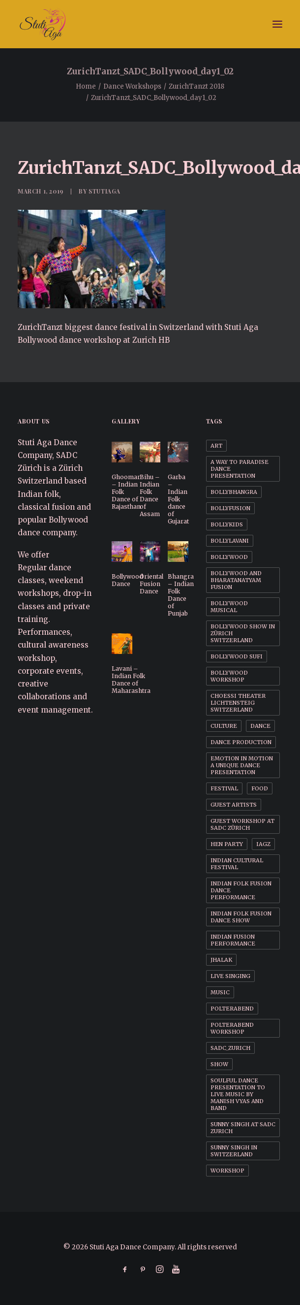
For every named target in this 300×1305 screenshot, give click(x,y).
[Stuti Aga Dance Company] (150, 24)
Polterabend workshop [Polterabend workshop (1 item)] (232, 1028)
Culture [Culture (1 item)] (223, 725)
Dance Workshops (132, 86)
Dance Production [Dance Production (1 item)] (240, 742)
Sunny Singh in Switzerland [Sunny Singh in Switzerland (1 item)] (233, 1151)
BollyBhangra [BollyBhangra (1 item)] (233, 492)
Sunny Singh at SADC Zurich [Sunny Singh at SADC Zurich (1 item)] (242, 1128)
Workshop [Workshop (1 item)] (227, 1170)
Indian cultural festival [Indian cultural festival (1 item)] (236, 864)
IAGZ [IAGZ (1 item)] (263, 844)
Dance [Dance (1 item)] (260, 725)
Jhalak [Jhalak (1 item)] (221, 959)
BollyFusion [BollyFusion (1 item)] (230, 508)
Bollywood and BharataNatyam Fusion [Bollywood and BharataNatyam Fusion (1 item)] (236, 580)
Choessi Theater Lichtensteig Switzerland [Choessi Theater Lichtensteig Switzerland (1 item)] (238, 702)
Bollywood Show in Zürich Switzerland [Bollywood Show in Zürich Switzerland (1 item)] (242, 633)
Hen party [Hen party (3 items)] (226, 844)
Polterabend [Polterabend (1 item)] (232, 1008)
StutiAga (104, 191)
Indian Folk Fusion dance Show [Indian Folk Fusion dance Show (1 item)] (240, 917)
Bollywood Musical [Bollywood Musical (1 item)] (229, 607)
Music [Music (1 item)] (220, 992)
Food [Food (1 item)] (259, 788)
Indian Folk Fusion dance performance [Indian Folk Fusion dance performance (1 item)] (240, 890)
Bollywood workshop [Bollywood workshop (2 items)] (229, 676)
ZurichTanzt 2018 (196, 86)
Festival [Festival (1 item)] (224, 788)
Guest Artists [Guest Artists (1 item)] (233, 804)
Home (86, 86)
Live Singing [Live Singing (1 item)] (230, 976)
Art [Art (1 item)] (216, 445)
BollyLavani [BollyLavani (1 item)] (229, 540)
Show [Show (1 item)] (219, 1064)
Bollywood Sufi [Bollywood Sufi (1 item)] (236, 656)
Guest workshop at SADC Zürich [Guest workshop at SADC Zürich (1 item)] (242, 824)
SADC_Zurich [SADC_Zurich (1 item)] (230, 1047)
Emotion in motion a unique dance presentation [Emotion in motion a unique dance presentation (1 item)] (241, 765)
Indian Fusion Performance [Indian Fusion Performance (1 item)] (232, 940)
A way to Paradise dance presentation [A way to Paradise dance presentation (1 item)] (239, 468)
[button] (277, 24)
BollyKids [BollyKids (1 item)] (226, 524)
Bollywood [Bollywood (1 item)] (229, 557)
